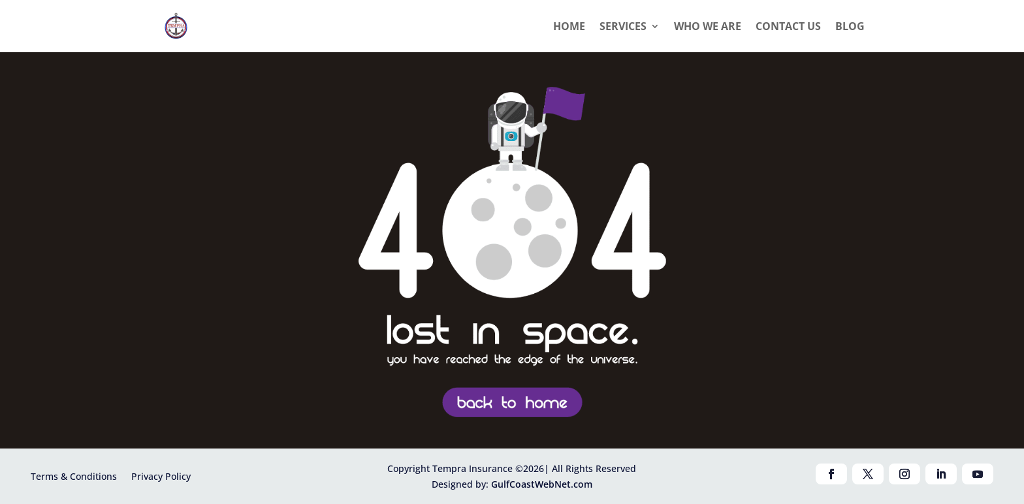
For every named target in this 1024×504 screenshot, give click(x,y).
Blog (850, 27)
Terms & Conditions (74, 475)
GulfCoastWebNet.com (541, 484)
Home (569, 27)
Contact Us (788, 27)
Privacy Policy (161, 475)
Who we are (707, 27)
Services (623, 27)
